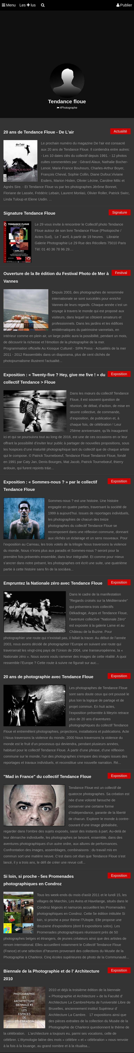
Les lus (27, 5)
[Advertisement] (63, 39)
